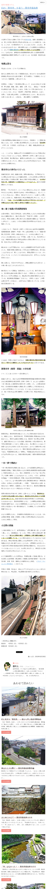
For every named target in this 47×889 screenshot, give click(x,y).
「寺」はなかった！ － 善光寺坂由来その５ (18, 867)
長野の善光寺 (14, 50)
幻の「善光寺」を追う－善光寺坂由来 (19, 8)
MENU (42, 2)
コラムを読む (6, 732)
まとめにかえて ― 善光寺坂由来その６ (16, 817)
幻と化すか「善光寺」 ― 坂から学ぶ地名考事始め (21, 719)
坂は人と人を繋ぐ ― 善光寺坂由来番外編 (17, 768)
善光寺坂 (28, 39)
